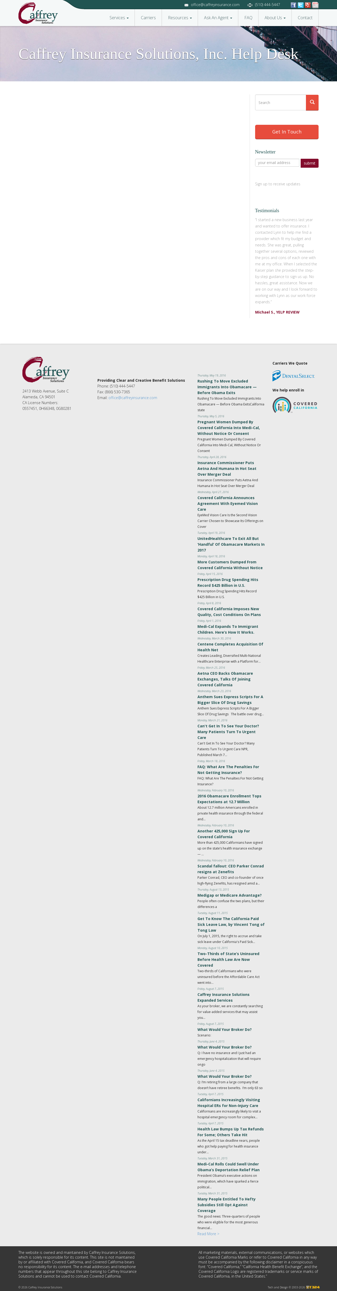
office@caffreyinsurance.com (215, 4)
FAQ (248, 18)
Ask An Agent (218, 18)
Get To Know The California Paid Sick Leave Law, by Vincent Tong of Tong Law (231, 923)
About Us (275, 18)
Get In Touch (286, 131)
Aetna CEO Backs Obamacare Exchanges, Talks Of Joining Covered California (225, 678)
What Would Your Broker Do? (224, 1028)
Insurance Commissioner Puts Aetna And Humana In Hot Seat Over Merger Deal (226, 467)
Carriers (148, 18)
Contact (305, 18)
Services (119, 18)
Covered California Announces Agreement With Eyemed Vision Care (227, 502)
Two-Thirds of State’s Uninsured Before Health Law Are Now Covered (228, 958)
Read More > (208, 1232)
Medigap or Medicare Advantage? (229, 894)
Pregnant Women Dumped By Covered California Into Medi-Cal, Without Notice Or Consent (228, 426)
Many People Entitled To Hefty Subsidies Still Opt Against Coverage (226, 1203)
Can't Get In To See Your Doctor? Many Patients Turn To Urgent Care (228, 730)
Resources (180, 18)
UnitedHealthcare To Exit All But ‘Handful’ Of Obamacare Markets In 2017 (231, 543)
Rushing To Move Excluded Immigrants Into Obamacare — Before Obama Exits (227, 386)
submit (309, 162)
